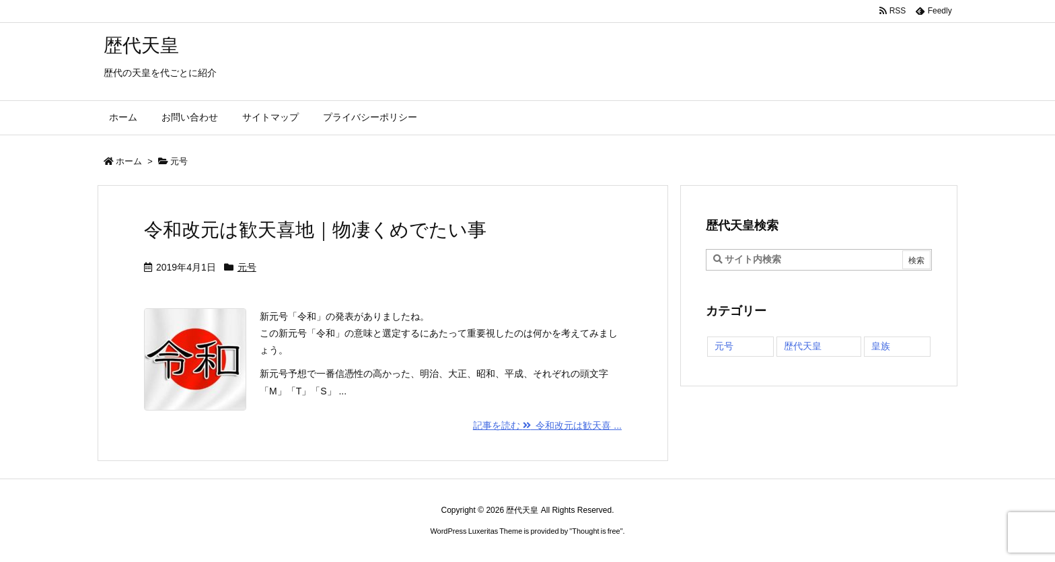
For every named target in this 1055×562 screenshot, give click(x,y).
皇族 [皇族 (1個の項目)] (880, 346)
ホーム (129, 161)
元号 (247, 267)
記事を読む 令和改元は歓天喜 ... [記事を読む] (547, 425)
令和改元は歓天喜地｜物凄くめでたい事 (315, 229)
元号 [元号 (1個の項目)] (724, 346)
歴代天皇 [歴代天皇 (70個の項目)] (803, 346)
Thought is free (596, 531)
